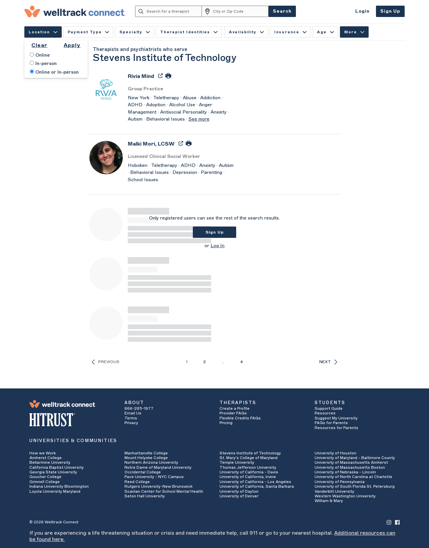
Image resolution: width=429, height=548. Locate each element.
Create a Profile (235, 408)
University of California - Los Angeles (255, 482)
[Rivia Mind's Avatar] (106, 89)
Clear (39, 45)
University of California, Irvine (248, 477)
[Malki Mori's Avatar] (106, 157)
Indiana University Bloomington (59, 486)
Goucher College (45, 477)
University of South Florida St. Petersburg (355, 486)
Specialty (134, 32)
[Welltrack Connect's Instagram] (389, 522)
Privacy (131, 423)
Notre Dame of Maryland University (157, 467)
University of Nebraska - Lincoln (345, 472)
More (354, 32)
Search (282, 11)
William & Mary (329, 501)
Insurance (290, 32)
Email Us (132, 413)
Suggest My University (336, 418)
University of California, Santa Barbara (257, 486)
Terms (130, 418)
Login (362, 11)
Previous (105, 361)
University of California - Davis (249, 472)
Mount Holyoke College (146, 458)
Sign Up (390, 11)
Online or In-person (54, 72)
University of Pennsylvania (340, 482)
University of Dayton (239, 491)
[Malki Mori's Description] (181, 173)
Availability (246, 32)
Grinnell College (44, 482)
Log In (217, 246)
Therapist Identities (189, 32)
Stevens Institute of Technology (250, 453)
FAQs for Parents (331, 423)
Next (328, 361)
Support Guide (329, 408)
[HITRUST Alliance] (71, 419)
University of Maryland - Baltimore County (355, 458)
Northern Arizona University (151, 462)
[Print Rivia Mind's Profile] (168, 75)
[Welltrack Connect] (74, 11)
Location (43, 32)
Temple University (237, 462)
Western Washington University (345, 496)
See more (198, 119)
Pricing (226, 423)
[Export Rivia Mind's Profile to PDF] (161, 75)
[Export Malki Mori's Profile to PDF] (181, 143)
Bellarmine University (49, 462)
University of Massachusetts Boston (350, 467)
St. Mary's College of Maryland (249, 458)
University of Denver (239, 496)
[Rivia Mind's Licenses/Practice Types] (181, 89)
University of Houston (335, 453)
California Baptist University (56, 467)
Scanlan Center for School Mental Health (163, 491)
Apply (72, 45)
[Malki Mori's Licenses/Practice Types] (181, 157)
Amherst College (45, 458)
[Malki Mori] (151, 146)
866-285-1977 (138, 408)
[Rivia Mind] (141, 78)
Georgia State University (53, 472)
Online (40, 55)
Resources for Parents (336, 428)
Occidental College (142, 472)
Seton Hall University (144, 496)
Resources (325, 413)
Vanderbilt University (334, 491)
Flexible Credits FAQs (240, 418)
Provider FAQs (233, 413)
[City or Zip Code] (241, 11)
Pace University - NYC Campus (154, 477)
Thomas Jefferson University (248, 467)
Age (325, 32)
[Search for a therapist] (174, 11)
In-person (43, 63)
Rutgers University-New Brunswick (158, 486)
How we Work (42, 453)
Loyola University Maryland (54, 491)
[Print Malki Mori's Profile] (188, 143)
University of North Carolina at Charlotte (353, 477)
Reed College (137, 482)
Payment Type (88, 32)
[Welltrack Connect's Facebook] (397, 522)
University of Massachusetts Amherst (351, 462)
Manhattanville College (146, 453)
